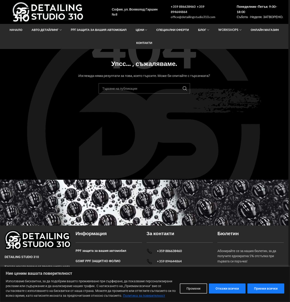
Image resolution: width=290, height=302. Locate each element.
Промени (193, 288)
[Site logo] (47, 12)
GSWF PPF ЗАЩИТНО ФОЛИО (98, 261)
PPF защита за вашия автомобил (101, 251)
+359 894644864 (169, 261)
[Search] (144, 88)
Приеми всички (266, 288)
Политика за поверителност (144, 295)
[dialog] (145, 284)
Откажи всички (227, 288)
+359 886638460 (183, 6)
